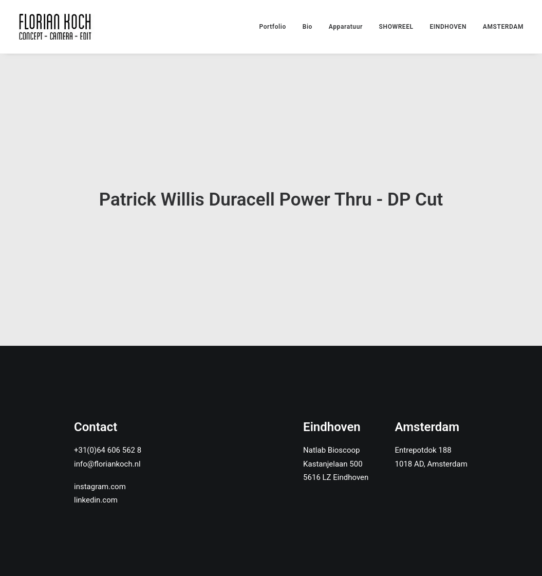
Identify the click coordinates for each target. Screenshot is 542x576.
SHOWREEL (396, 26)
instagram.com (100, 460)
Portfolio (272, 26)
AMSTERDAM (503, 26)
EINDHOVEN (447, 26)
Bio (307, 26)
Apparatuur (346, 26)
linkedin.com (96, 473)
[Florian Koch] (56, 27)
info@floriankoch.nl (107, 437)
